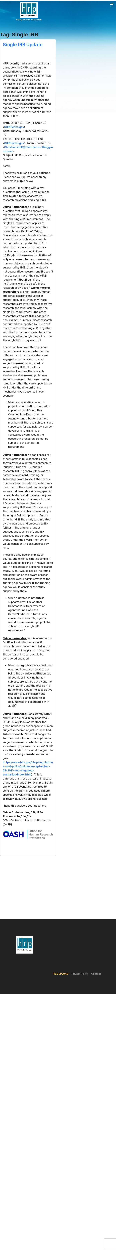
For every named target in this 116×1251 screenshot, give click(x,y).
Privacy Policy (80, 973)
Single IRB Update (23, 44)
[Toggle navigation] (111, 4)
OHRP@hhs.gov (14, 127)
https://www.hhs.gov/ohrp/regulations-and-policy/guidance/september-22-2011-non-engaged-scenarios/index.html (28, 768)
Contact (96, 973)
